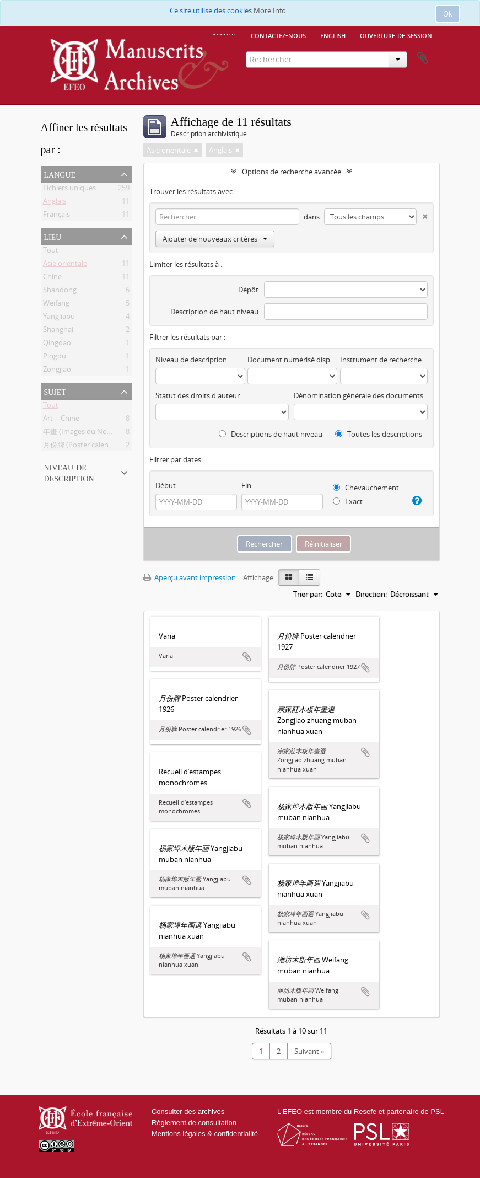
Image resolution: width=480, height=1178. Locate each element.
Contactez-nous (278, 35)
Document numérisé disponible (292, 360)
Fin (246, 485)
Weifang (56, 305)
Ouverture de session (396, 35)
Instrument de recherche (381, 360)
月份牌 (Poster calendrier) (84, 447)
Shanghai (58, 331)
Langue (60, 174)
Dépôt (248, 289)
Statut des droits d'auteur (197, 395)
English (333, 35)
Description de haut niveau (214, 312)
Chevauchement (366, 487)
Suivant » (309, 1051)
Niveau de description (69, 472)
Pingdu (54, 358)
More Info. (271, 10)
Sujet (55, 391)
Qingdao (57, 345)
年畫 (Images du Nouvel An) (88, 433)
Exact (348, 501)
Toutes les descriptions (378, 434)
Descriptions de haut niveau (270, 434)
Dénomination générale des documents (358, 395)
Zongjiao (57, 371)
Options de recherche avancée (291, 171)
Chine (52, 278)
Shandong (60, 292)
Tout (50, 252)
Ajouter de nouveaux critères (215, 239)
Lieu (53, 236)
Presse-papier (422, 58)
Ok (447, 14)
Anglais (54, 203)
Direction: (371, 594)
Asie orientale (65, 265)
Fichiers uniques (69, 190)
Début (165, 485)
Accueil (224, 35)
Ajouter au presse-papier (246, 656)
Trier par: (307, 594)
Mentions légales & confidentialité (205, 1133)
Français (56, 216)
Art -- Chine (61, 420)
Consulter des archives (188, 1111)
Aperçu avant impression (189, 577)
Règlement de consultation (194, 1122)
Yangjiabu (59, 318)
